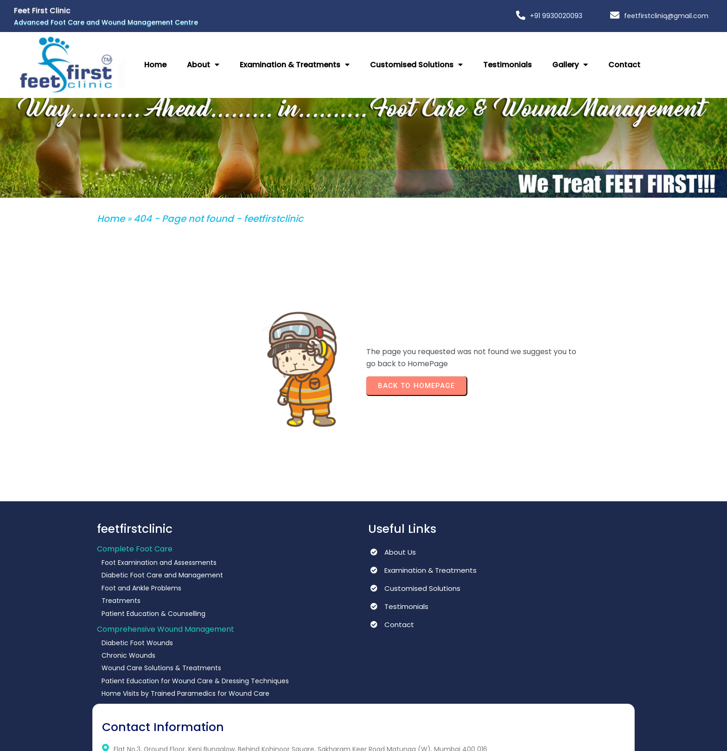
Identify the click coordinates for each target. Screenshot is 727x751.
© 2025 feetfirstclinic (134, 735)
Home (111, 213)
